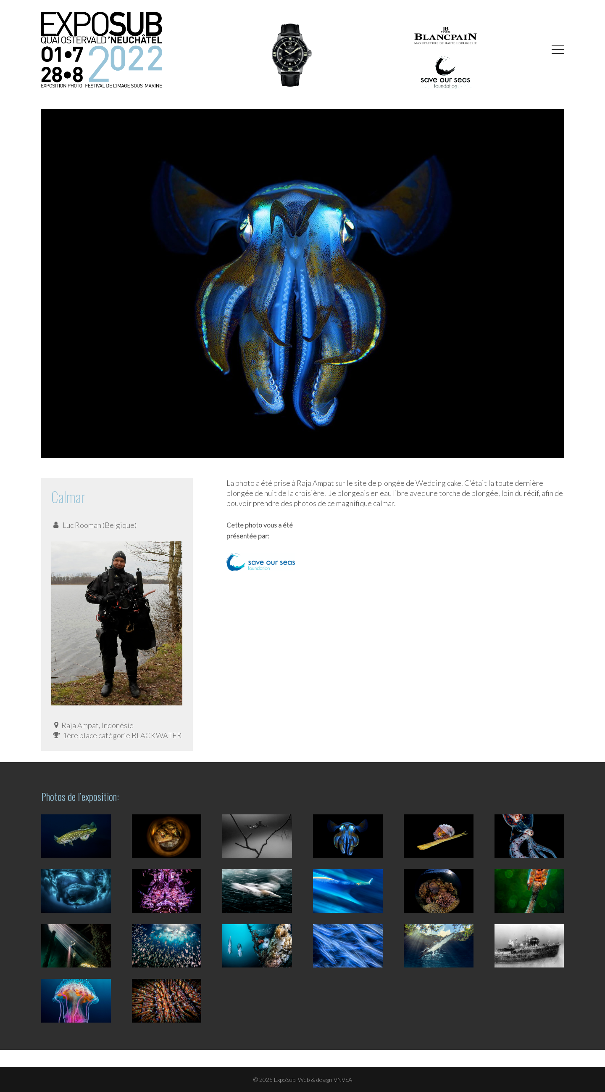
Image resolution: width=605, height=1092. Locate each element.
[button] (558, 49)
